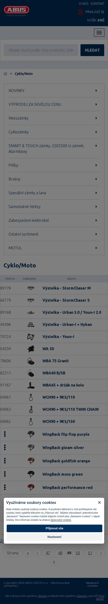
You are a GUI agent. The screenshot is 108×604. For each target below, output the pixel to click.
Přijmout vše (54, 528)
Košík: (95, 20)
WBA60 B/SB (53, 373)
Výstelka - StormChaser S (66, 300)
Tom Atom (100, 597)
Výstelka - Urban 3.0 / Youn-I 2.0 (71, 312)
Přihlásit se (94, 12)
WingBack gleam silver (63, 447)
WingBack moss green (62, 474)
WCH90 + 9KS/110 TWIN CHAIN (70, 409)
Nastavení (54, 537)
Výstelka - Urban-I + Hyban (67, 324)
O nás (83, 3)
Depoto (82, 595)
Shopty (42, 595)
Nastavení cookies (92, 584)
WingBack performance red (67, 487)
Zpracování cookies (61, 520)
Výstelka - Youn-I (58, 336)
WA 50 (48, 349)
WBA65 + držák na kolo (63, 385)
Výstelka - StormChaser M (66, 288)
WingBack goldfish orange (66, 461)
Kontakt (97, 3)
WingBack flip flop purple (65, 434)
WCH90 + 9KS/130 (58, 421)
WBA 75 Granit (55, 361)
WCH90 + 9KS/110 (58, 397)
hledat (92, 50)
